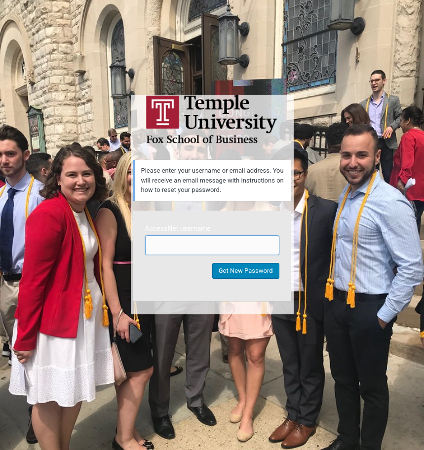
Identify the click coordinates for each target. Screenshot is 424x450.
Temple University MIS (212, 119)
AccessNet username (178, 228)
